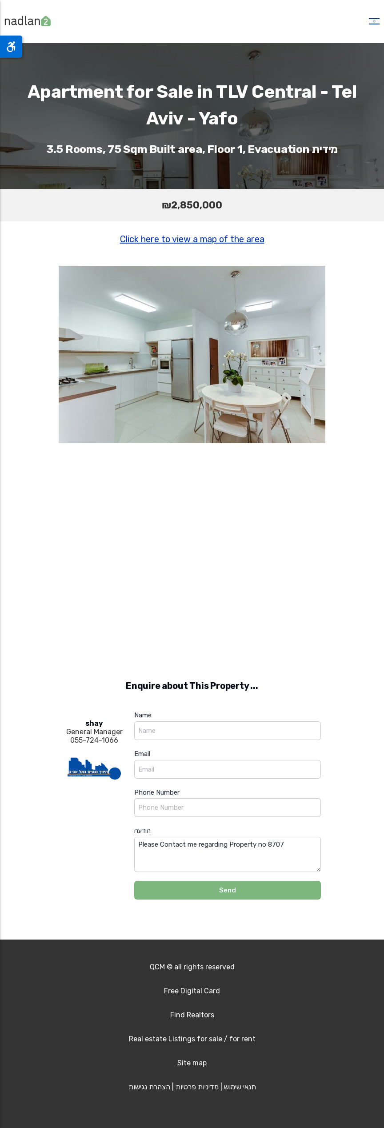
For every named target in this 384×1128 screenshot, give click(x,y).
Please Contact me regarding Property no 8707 (227, 854)
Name (143, 715)
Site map (192, 1063)
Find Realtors (192, 1015)
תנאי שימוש (240, 1087)
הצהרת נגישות (149, 1087)
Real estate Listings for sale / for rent (192, 1039)
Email (142, 754)
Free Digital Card (192, 991)
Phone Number (157, 792)
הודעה (142, 831)
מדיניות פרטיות (197, 1087)
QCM (157, 967)
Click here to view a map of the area (192, 239)
